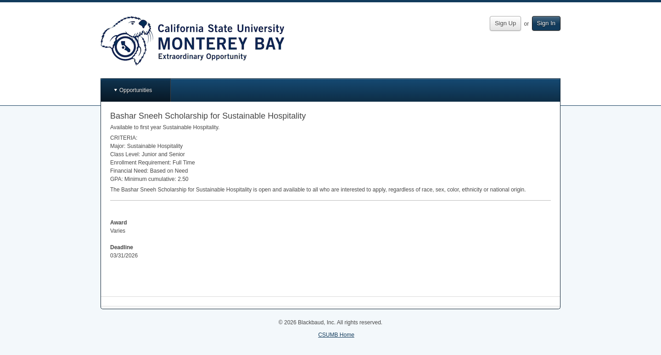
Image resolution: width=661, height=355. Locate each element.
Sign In (546, 23)
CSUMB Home (336, 335)
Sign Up (505, 23)
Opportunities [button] (135, 90)
